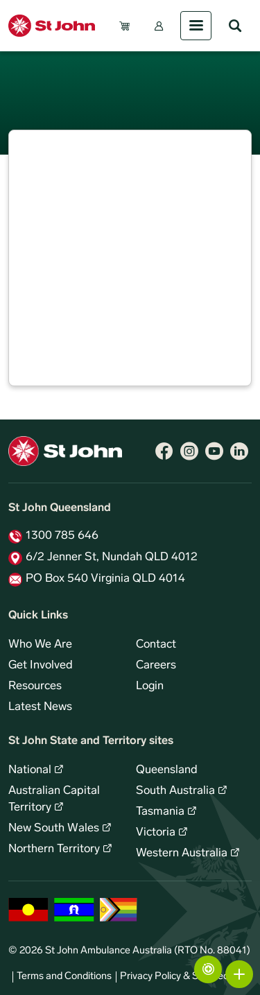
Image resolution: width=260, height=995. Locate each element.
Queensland (167, 770)
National (29, 770)
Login (150, 686)
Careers (156, 665)
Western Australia (181, 853)
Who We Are (40, 644)
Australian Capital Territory (54, 799)
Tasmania (160, 811)
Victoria (155, 832)
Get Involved (40, 665)
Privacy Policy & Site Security (184, 976)
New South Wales (53, 828)
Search (235, 26)
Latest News (40, 707)
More (239, 974)
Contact (156, 644)
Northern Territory (54, 849)
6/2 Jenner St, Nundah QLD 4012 (112, 557)
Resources (35, 686)
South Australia (175, 791)
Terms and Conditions (64, 976)
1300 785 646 (62, 536)
